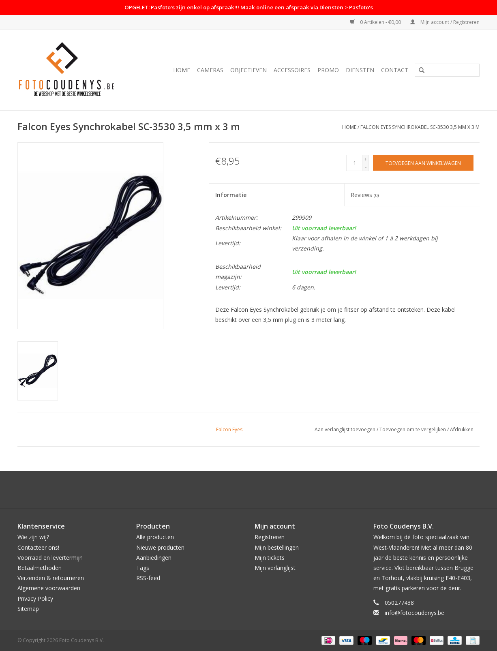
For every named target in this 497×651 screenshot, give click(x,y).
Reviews (365, 195)
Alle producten (155, 537)
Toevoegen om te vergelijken (413, 429)
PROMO (328, 70)
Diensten (360, 70)
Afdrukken (461, 429)
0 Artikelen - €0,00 (376, 22)
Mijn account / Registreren (445, 22)
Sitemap (28, 608)
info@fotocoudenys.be (414, 613)
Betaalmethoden (39, 568)
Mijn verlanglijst (275, 568)
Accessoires (292, 70)
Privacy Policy (35, 598)
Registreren (270, 537)
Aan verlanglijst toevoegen (345, 429)
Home (181, 70)
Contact (394, 70)
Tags (142, 568)
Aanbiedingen (153, 557)
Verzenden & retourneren (50, 578)
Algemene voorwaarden (48, 588)
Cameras (210, 70)
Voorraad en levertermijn (50, 557)
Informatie (230, 195)
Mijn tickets (270, 557)
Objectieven (248, 70)
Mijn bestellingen (277, 547)
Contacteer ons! (38, 547)
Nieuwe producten (160, 547)
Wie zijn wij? (33, 537)
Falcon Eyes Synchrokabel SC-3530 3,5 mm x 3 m (420, 127)
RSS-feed (148, 578)
